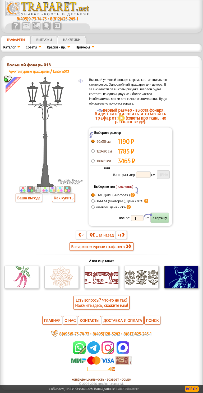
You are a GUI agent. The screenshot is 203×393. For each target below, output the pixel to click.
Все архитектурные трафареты (101, 246)
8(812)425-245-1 (64, 18)
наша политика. (128, 388)
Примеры (83, 47)
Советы (31, 47)
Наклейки (71, 39)
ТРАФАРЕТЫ (16, 39)
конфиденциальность (88, 379)
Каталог (9, 47)
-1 (81, 235)
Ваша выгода (28, 197)
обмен (126, 379)
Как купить (63, 197)
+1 (121, 235)
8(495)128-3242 (106, 333)
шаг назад (101, 235)
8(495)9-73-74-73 (32, 18)
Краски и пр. (56, 47)
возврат (113, 379)
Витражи (44, 39)
